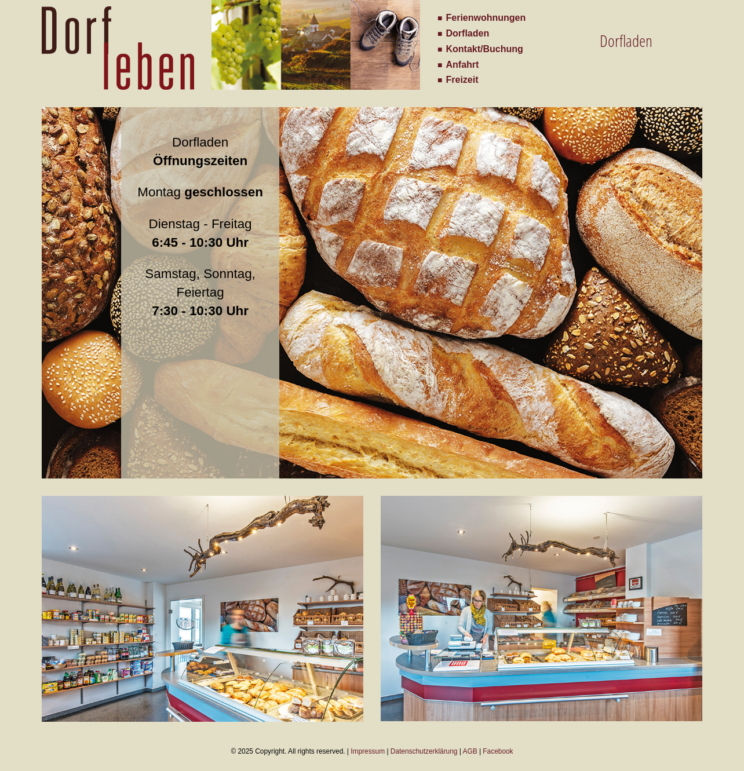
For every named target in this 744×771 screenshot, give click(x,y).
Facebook (498, 751)
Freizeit (462, 80)
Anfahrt (462, 65)
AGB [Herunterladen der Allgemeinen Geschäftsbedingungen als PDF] (470, 751)
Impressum (368, 751)
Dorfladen (468, 33)
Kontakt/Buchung (484, 49)
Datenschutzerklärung (424, 751)
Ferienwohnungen (486, 18)
